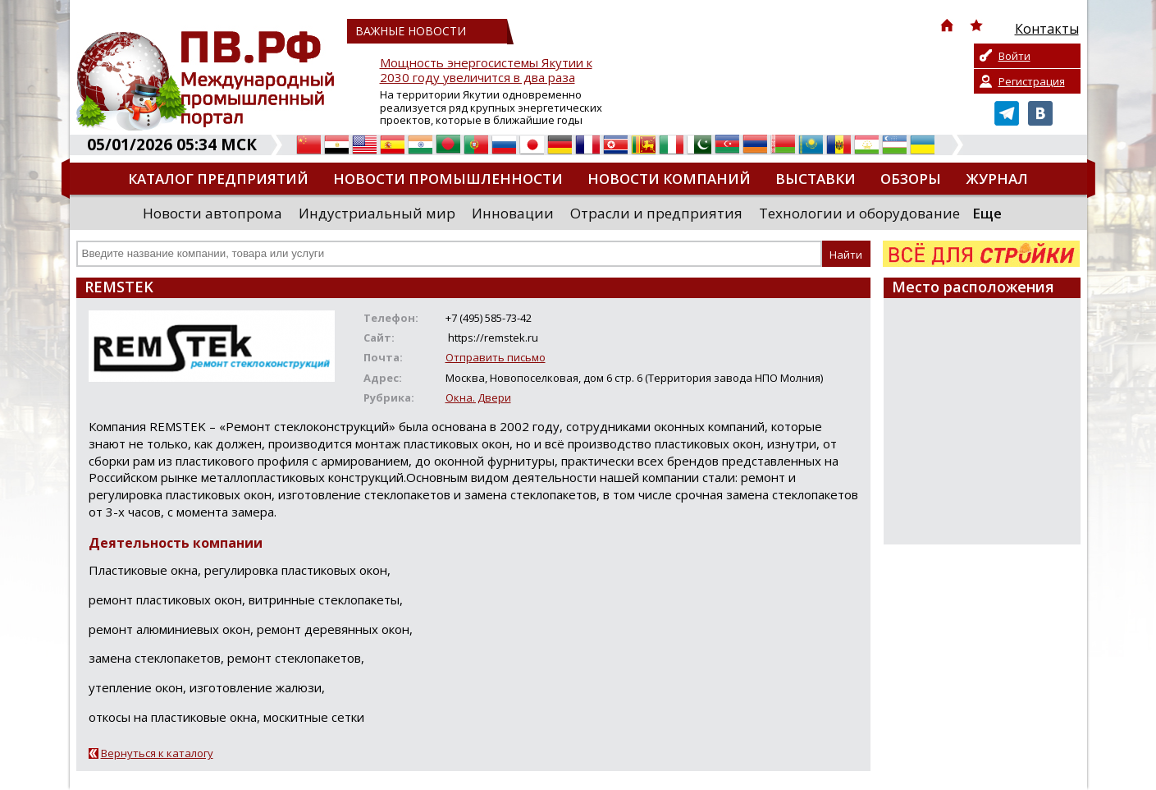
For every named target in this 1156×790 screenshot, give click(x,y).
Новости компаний (669, 178)
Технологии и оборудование (859, 213)
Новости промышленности (448, 178)
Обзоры (910, 178)
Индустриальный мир (377, 213)
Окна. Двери (478, 397)
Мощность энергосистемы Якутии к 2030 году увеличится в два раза (486, 70)
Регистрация (1031, 81)
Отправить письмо (495, 357)
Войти (1014, 55)
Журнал (997, 178)
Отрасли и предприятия (656, 213)
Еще (987, 213)
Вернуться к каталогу (157, 753)
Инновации (513, 213)
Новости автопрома (212, 213)
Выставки (815, 178)
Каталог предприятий (218, 178)
